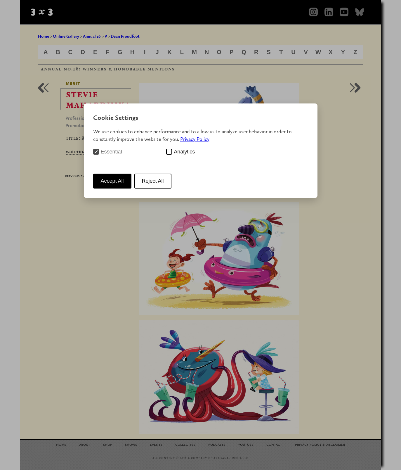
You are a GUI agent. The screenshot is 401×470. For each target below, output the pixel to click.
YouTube (246, 444)
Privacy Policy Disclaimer (320, 444)
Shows (131, 444)
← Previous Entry (75, 176)
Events (156, 444)
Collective (185, 444)
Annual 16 (92, 36)
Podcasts (216, 444)
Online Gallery (66, 36)
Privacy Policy (194, 139)
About (84, 444)
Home (43, 36)
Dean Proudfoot (125, 36)
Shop (107, 444)
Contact (274, 444)
